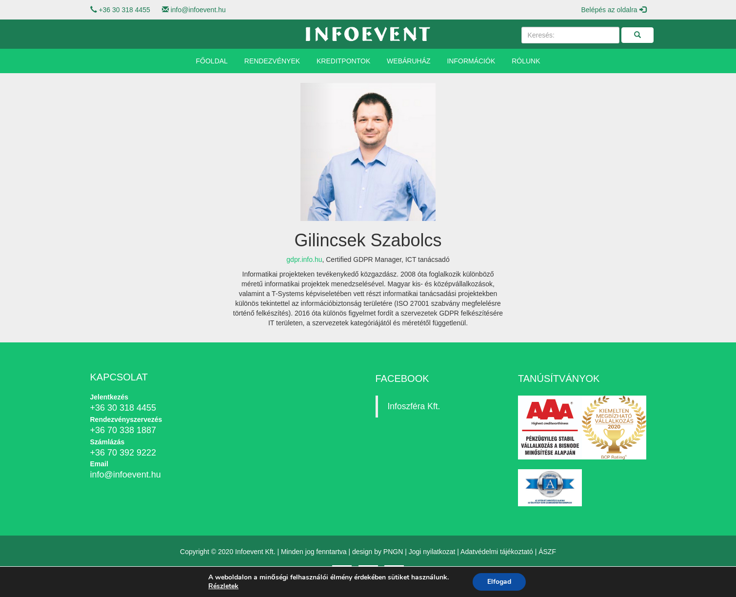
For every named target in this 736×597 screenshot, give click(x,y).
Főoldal (212, 61)
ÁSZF (547, 552)
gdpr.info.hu (304, 259)
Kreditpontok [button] (343, 61)
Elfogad (499, 581)
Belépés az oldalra (613, 10)
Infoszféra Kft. (414, 406)
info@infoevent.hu (198, 10)
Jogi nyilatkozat (432, 552)
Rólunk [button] (526, 61)
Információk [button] (471, 61)
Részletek (223, 586)
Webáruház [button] (408, 61)
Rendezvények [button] (272, 61)
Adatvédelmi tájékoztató (496, 552)
